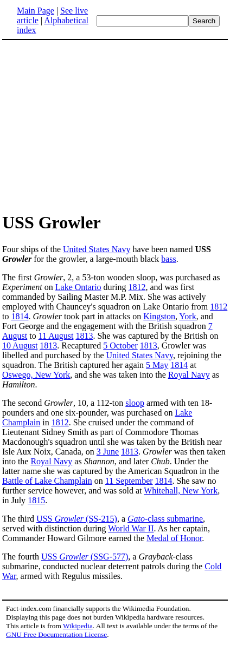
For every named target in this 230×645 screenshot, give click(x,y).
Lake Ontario (78, 287)
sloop (134, 402)
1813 (84, 335)
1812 (136, 287)
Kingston (159, 316)
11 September (129, 480)
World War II (131, 528)
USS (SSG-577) (84, 556)
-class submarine (165, 518)
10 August (19, 345)
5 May (157, 365)
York (187, 316)
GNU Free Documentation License (56, 634)
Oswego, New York (36, 374)
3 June (108, 451)
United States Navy (96, 249)
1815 (36, 500)
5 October (120, 345)
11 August (56, 335)
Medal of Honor (174, 538)
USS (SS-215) (76, 518)
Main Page (35, 10)
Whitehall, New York (181, 490)
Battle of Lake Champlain (47, 480)
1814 (19, 316)
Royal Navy (189, 374)
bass (168, 259)
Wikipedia (78, 626)
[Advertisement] (115, 125)
